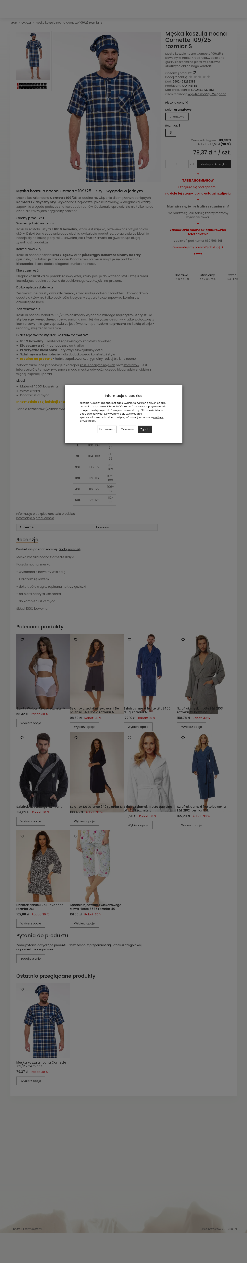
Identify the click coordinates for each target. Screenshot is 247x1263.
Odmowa (127, 429)
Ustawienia (107, 429)
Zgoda (145, 429)
